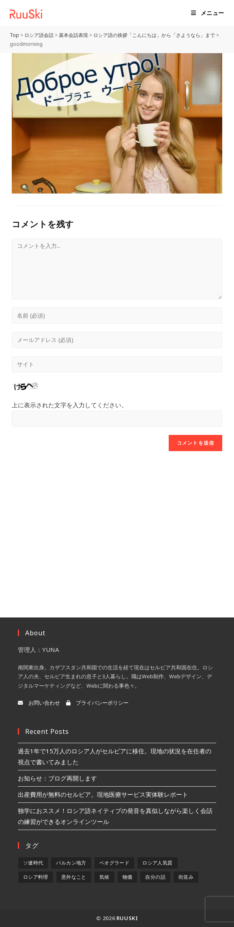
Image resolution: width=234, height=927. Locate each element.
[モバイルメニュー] (207, 13)
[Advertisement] (117, 524)
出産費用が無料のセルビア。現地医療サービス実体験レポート (103, 794)
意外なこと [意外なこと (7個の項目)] (73, 876)
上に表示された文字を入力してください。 (69, 405)
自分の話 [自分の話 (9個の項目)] (155, 876)
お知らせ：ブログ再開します (57, 778)
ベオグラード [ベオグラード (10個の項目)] (114, 862)
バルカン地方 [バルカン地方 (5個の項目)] (71, 862)
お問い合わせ (39, 702)
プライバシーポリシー (97, 702)
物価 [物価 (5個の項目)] (127, 876)
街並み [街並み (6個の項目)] (185, 876)
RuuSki (127, 918)
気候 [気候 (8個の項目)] (104, 876)
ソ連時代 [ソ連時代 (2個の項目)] (33, 862)
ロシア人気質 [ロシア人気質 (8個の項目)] (157, 862)
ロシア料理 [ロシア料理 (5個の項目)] (35, 876)
